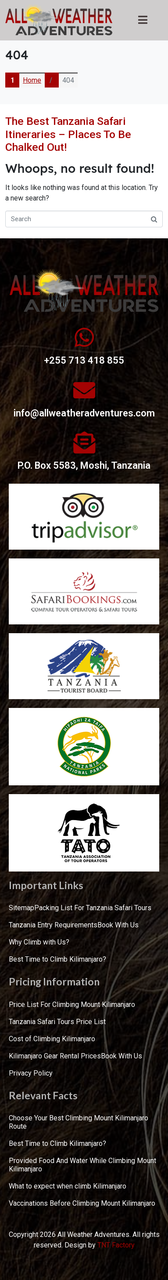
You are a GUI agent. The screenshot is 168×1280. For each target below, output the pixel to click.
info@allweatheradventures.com (84, 413)
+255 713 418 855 (84, 360)
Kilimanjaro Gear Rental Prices (55, 1056)
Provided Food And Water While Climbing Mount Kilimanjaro (82, 1164)
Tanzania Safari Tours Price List (57, 1021)
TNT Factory (116, 1245)
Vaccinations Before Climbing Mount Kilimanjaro (82, 1203)
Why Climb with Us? (39, 942)
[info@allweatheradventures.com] (84, 390)
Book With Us (118, 925)
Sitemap (21, 908)
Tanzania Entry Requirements (53, 925)
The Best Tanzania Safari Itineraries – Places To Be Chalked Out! (68, 134)
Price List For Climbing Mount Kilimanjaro (72, 1004)
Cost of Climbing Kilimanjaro (52, 1039)
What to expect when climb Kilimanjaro (67, 1186)
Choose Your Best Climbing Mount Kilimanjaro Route (78, 1122)
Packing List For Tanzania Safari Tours (92, 908)
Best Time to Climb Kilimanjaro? (57, 959)
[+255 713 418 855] (84, 337)
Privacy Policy (31, 1073)
